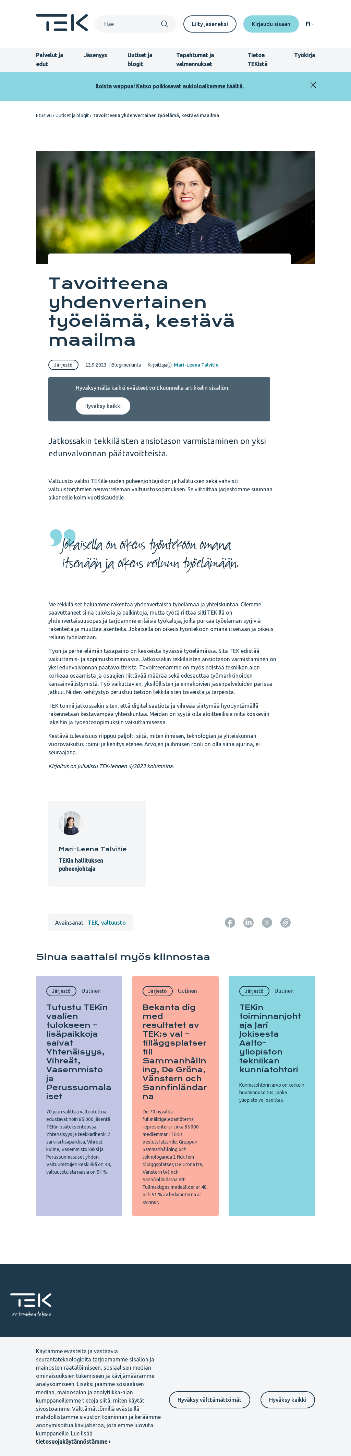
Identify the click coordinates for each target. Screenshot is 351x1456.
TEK (93, 923)
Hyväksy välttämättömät (210, 1400)
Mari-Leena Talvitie (196, 365)
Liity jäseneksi (210, 24)
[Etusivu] (62, 29)
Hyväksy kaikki (287, 1400)
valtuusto (113, 923)
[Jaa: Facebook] (230, 922)
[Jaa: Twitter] (267, 922)
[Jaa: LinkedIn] (248, 922)
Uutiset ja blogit (72, 115)
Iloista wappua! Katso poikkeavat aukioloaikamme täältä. (170, 86)
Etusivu (44, 115)
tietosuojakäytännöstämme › (73, 1442)
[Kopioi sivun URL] (285, 922)
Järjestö (63, 365)
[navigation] (310, 24)
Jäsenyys (95, 55)
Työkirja (304, 55)
